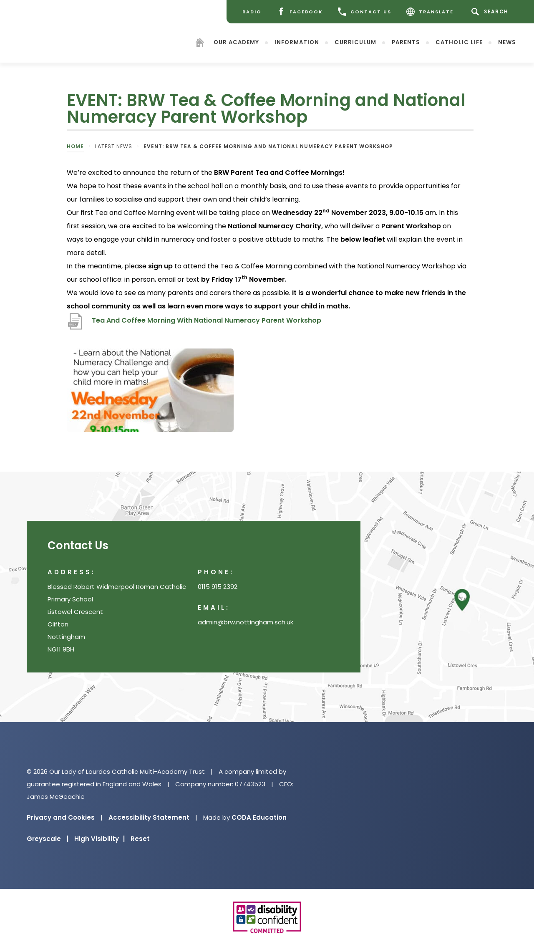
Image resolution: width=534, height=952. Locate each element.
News (507, 42)
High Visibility (99, 838)
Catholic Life (459, 42)
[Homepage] (200, 43)
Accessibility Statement (148, 817)
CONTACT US (364, 12)
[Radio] (252, 11)
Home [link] (75, 146)
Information (297, 42)
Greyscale (47, 838)
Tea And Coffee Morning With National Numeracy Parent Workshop (206, 320)
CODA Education (259, 817)
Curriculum (355, 42)
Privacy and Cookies (61, 817)
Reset (140, 838)
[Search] (491, 11)
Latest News (113, 146)
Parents (406, 42)
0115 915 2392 (217, 587)
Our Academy (236, 42)
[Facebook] (299, 11)
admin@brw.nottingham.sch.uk (245, 622)
